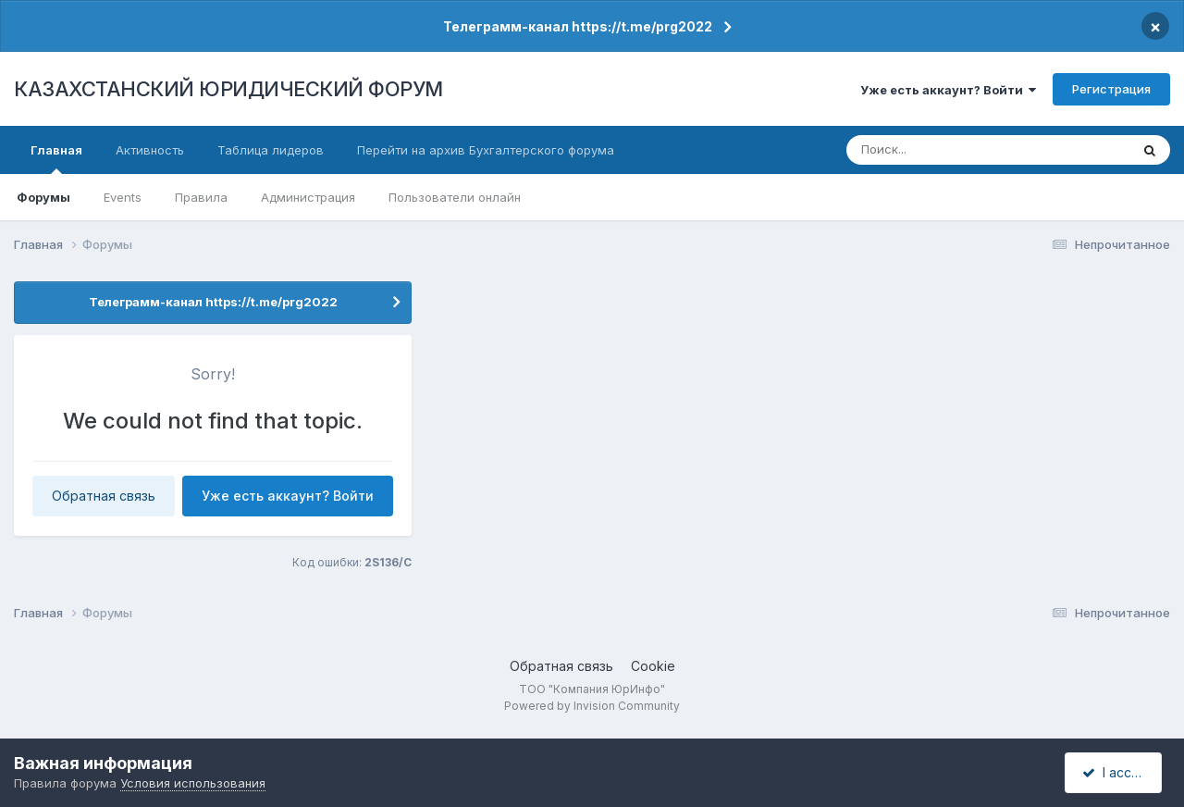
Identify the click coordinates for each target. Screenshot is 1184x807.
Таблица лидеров (270, 150)
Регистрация (1111, 88)
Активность (150, 150)
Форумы (43, 197)
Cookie (653, 666)
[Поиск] (954, 150)
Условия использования (192, 783)
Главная (56, 158)
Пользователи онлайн (454, 197)
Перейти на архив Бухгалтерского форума (485, 150)
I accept (1116, 772)
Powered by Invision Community (592, 706)
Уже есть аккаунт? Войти (948, 89)
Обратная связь (103, 495)
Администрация (308, 197)
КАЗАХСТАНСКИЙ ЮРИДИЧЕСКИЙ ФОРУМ (228, 89)
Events (123, 197)
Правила (201, 197)
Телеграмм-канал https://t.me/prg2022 (577, 26)
